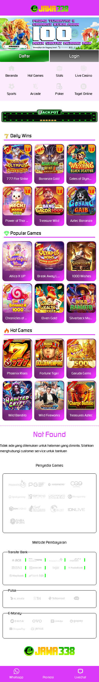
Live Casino (83, 71)
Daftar (24, 56)
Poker (59, 89)
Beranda (11, 71)
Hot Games (35, 71)
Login (74, 56)
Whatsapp (16, 673)
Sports (11, 89)
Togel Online (83, 89)
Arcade (35, 89)
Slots (59, 71)
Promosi (48, 673)
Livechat (80, 673)
